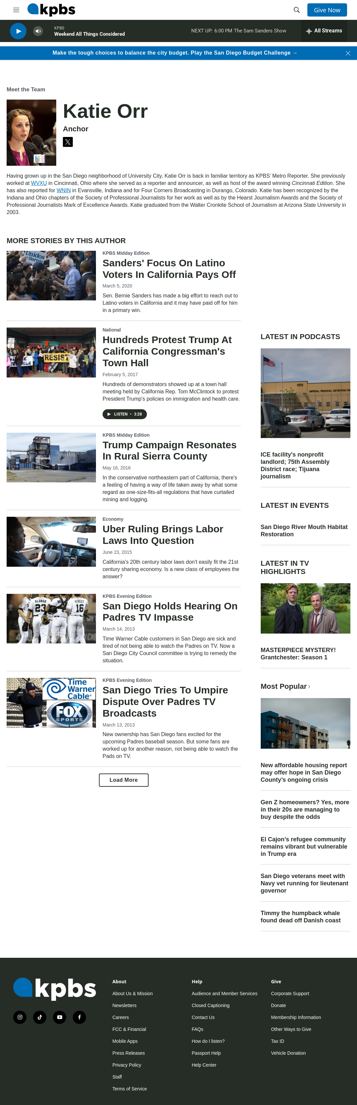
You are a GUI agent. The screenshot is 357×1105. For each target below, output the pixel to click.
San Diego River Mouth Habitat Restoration (304, 531)
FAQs (197, 1029)
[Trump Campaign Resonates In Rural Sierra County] (51, 457)
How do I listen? (208, 1041)
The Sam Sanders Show (260, 33)
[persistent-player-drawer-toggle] (324, 33)
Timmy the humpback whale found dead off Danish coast (301, 917)
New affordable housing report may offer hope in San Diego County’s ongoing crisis (304, 772)
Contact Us (203, 1017)
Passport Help (206, 1053)
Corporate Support (290, 993)
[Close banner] (348, 53)
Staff (117, 1077)
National (112, 329)
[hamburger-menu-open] (16, 10)
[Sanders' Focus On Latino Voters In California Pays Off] (51, 275)
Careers (120, 1017)
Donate (278, 1005)
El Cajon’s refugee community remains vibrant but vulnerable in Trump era (304, 846)
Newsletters (124, 1005)
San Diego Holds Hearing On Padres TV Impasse (170, 611)
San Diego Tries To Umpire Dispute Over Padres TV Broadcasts (165, 702)
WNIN (64, 190)
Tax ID (277, 1041)
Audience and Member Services (224, 993)
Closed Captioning (210, 1005)
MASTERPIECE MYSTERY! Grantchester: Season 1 (298, 654)
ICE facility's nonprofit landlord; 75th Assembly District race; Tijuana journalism (295, 465)
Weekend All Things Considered (89, 36)
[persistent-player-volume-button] (38, 33)
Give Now (327, 10)
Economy (113, 519)
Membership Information (296, 1017)
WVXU (39, 183)
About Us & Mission (132, 993)
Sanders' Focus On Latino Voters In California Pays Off (169, 268)
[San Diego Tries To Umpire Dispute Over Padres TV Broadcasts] (51, 703)
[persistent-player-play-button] (18, 33)
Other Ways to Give (291, 1029)
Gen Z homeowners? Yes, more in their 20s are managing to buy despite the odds (305, 809)
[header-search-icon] (296, 10)
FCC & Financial (129, 1029)
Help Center (204, 1065)
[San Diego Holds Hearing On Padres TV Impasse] (51, 618)
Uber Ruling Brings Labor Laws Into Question (163, 534)
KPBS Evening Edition (127, 596)
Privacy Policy (126, 1065)
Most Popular (286, 686)
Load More (124, 780)
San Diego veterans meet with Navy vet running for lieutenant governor (304, 883)
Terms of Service (129, 1088)
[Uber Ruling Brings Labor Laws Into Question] (51, 541)
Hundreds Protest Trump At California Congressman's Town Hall (167, 351)
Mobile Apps (125, 1041)
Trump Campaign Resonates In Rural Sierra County (170, 450)
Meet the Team (26, 89)
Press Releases (128, 1053)
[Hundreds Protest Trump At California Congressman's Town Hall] (51, 352)
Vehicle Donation (288, 1053)
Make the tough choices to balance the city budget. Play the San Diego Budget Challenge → (175, 53)
